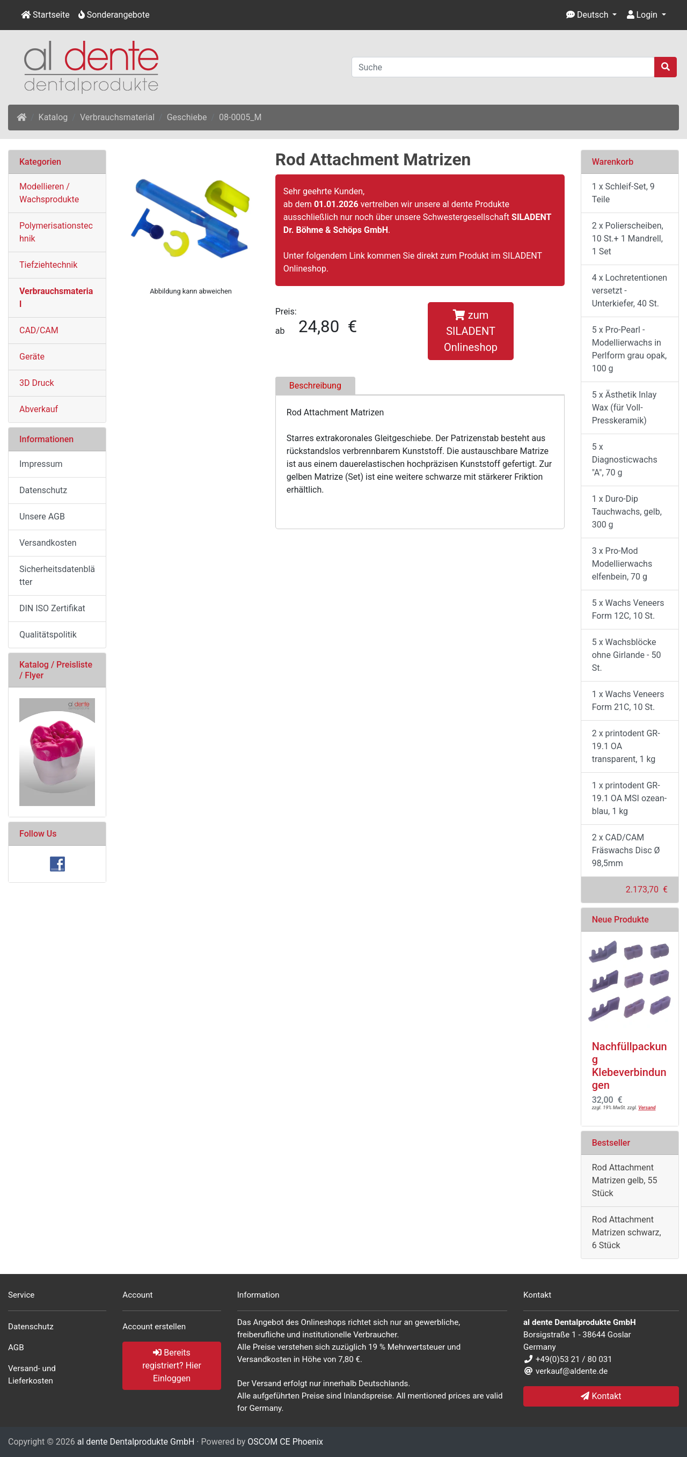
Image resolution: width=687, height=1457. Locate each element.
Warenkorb (613, 162)
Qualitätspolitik (48, 634)
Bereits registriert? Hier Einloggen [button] (171, 1365)
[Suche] (503, 67)
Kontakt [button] (601, 1396)
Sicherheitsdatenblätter (57, 575)
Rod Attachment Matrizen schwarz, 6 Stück (626, 1232)
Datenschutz (43, 490)
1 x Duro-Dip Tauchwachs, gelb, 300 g (627, 512)
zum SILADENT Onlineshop (471, 331)
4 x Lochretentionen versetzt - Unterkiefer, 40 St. (630, 291)
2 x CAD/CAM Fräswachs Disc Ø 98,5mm (626, 850)
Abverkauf (38, 409)
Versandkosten (48, 543)
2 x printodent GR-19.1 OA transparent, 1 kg (626, 746)
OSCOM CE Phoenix (285, 1442)
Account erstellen (154, 1326)
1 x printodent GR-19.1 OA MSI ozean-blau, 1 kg (629, 798)
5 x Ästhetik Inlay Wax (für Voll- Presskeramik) (624, 408)
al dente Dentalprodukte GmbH (136, 1442)
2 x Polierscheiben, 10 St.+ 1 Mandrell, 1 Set (627, 239)
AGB (16, 1347)
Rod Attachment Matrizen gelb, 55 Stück (624, 1180)
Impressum (41, 464)
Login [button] (642, 15)
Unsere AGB (42, 516)
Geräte (32, 357)
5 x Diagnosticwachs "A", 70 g (624, 460)
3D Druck (36, 383)
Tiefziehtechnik (48, 265)
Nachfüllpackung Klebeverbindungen (629, 1066)
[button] (592, 15)
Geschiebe (187, 117)
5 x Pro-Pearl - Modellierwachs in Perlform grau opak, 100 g (629, 349)
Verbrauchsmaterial (117, 117)
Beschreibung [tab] (315, 385)
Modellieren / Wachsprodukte (49, 192)
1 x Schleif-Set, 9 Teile (623, 192)
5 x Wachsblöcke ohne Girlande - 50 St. (626, 655)
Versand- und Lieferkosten (32, 1375)
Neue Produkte (620, 919)
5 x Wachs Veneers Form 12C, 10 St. (628, 609)
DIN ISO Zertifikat (52, 608)
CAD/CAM (39, 330)
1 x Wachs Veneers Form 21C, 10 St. (628, 700)
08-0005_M (240, 117)
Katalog (53, 117)
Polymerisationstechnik (56, 232)
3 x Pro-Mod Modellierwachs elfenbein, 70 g (622, 564)
